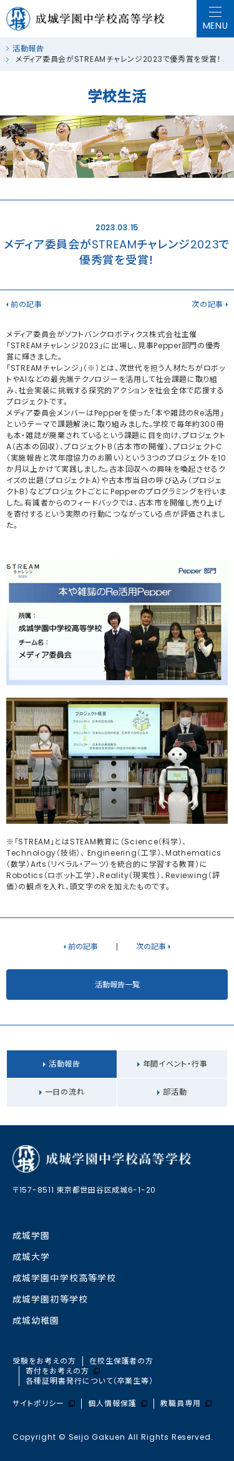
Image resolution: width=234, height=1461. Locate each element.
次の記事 (207, 304)
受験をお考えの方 (44, 1361)
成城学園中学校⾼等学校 (64, 1278)
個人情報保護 (117, 1403)
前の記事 (26, 304)
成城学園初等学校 (50, 1299)
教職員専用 (186, 1403)
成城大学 (31, 1257)
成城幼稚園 (36, 1320)
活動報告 (28, 48)
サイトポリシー (43, 1403)
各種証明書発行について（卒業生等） (90, 1381)
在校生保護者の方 (121, 1361)
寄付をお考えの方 (63, 1371)
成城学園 (31, 1235)
